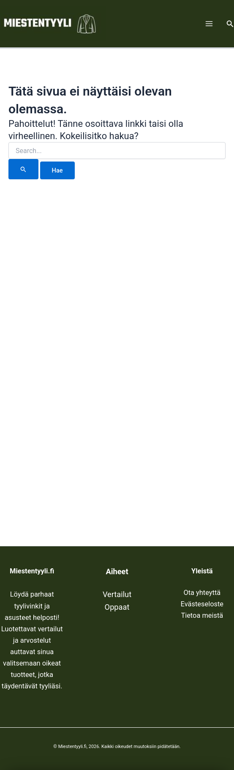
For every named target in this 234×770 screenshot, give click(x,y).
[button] (230, 24)
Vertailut (117, 594)
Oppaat (117, 607)
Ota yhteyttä (201, 593)
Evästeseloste (202, 604)
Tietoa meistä (202, 615)
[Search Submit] (23, 169)
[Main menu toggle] (209, 24)
